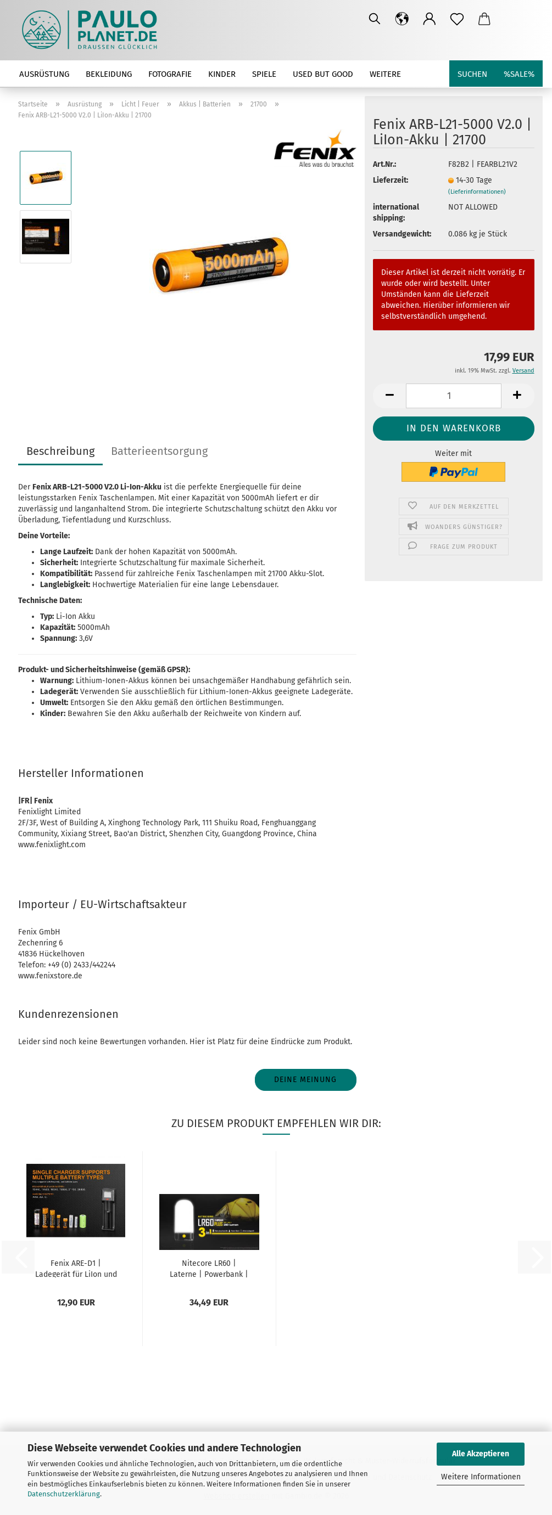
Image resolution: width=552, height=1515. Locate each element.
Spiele (264, 74)
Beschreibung (60, 451)
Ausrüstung (44, 74)
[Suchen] (374, 19)
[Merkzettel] (457, 19)
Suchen (472, 74)
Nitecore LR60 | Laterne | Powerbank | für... (209, 1268)
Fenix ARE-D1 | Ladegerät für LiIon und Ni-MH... (76, 1268)
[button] (402, 19)
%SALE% (519, 74)
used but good (323, 74)
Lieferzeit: (390, 180)
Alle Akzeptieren (480, 1453)
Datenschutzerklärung (63, 1494)
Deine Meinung (305, 1079)
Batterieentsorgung (159, 451)
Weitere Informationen (481, 1477)
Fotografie (170, 74)
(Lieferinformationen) (477, 191)
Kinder (222, 74)
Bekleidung (109, 74)
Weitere (385, 74)
